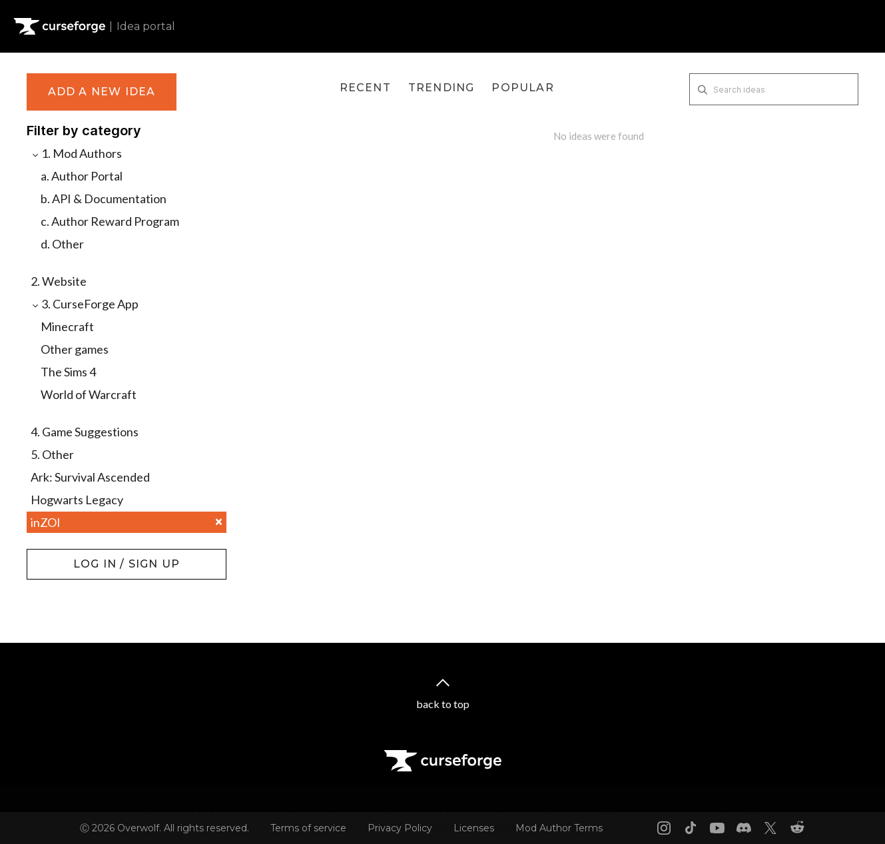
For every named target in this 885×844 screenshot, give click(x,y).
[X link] (770, 828)
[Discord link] (744, 828)
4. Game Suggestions (85, 431)
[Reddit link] (797, 828)
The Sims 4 (68, 371)
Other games (75, 349)
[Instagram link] (664, 828)
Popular (522, 87)
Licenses (473, 828)
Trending (441, 87)
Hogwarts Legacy (77, 499)
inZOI (126, 522)
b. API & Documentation (103, 198)
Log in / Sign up (60, 556)
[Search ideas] (773, 89)
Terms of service (308, 828)
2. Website (59, 281)
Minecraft (67, 326)
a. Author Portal (82, 176)
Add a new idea (102, 91)
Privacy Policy (400, 828)
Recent (365, 87)
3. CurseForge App (85, 303)
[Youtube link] (717, 828)
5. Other (52, 454)
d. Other (62, 243)
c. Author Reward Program (110, 221)
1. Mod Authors (76, 153)
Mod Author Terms (559, 828)
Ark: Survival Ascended (90, 477)
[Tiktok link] (691, 828)
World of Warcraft (89, 394)
